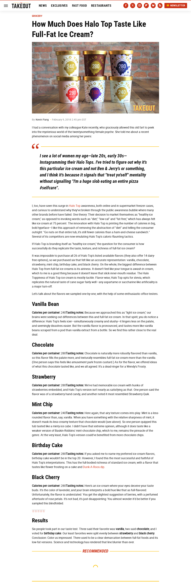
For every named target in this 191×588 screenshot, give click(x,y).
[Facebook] (125, 5)
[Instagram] (139, 5)
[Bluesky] (153, 5)
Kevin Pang (42, 119)
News (43, 6)
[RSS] (160, 5)
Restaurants (101, 6)
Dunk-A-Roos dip (93, 467)
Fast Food (79, 6)
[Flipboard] (146, 5)
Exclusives (59, 6)
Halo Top (75, 206)
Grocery (37, 16)
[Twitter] (132, 5)
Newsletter (175, 5)
